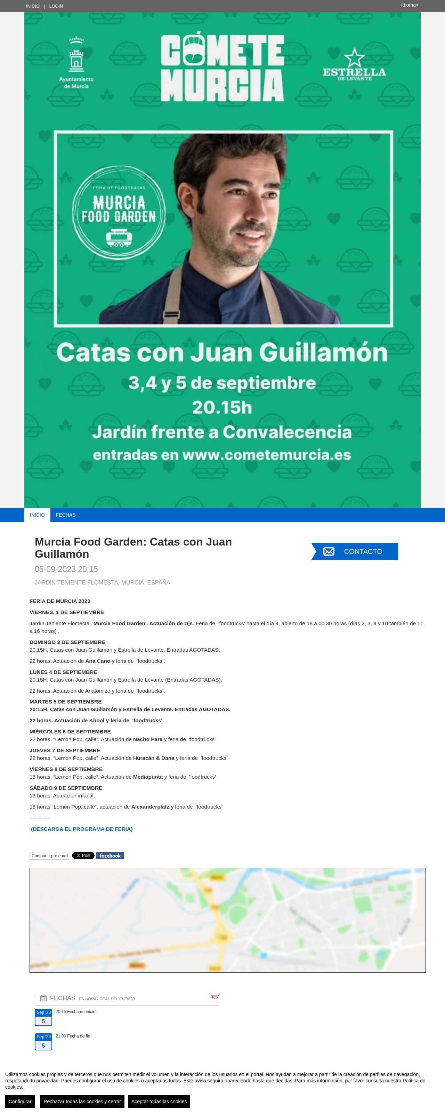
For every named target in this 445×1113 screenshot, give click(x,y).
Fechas (66, 515)
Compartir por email (50, 855)
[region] (222, 1087)
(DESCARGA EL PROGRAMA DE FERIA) (81, 829)
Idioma (410, 5)
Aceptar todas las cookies (159, 1101)
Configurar (20, 1101)
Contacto (363, 551)
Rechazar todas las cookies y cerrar (82, 1101)
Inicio (33, 6)
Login (56, 6)
